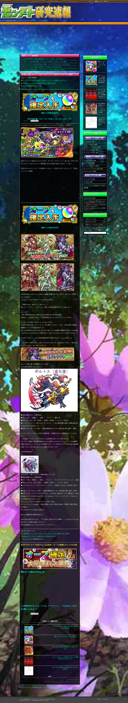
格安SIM (87, 198)
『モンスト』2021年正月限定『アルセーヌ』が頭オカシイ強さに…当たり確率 (44, 61)
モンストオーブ (89, 185)
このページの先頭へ (103, 699)
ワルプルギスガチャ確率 (92, 166)
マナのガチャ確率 (90, 141)
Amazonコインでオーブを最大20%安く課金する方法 (39, 83)
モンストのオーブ (28, 539)
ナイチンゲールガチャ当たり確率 (94, 168)
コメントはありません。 (60, 681)
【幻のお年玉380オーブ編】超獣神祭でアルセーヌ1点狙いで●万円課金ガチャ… (45, 59)
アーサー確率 (89, 182)
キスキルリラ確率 (90, 179)
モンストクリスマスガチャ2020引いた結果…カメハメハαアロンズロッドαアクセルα (46, 64)
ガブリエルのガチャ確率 (92, 150)
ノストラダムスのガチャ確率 (93, 147)
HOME (21, 53)
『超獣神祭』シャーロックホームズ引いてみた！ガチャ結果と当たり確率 (45, 533)
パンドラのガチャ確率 (91, 144)
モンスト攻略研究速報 (33, 700)
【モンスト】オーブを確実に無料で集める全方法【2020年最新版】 (101, 79)
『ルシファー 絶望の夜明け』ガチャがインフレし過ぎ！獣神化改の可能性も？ (44, 69)
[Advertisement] (64, 38)
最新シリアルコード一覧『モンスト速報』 (65, 636)
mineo (95, 208)
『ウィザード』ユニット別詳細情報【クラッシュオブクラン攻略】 (37, 687)
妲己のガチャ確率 (90, 163)
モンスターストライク (26, 53)
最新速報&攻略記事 (74, 679)
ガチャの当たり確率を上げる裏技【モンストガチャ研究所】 (101, 121)
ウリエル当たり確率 (91, 171)
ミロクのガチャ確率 (91, 160)
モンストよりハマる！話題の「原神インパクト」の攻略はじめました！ (45, 80)
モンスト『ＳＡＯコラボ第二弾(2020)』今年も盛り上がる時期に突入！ (42, 67)
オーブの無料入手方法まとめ (32, 86)
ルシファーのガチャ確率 (92, 152)
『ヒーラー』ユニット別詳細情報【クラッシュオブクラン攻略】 (63, 690)
